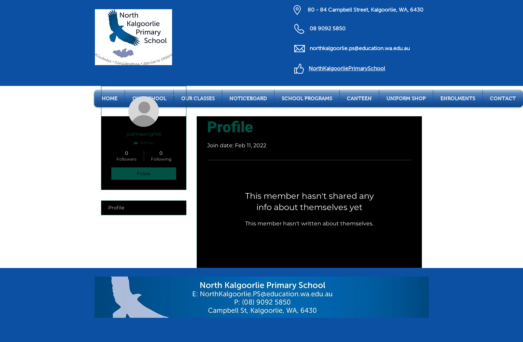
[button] (198, 98)
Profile (116, 208)
